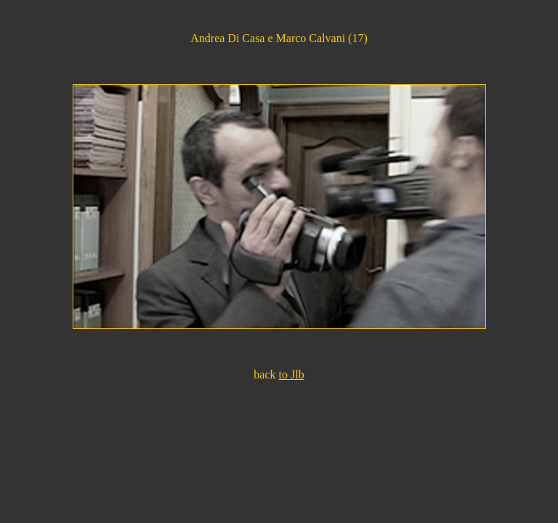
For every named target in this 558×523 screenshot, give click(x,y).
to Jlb (291, 374)
